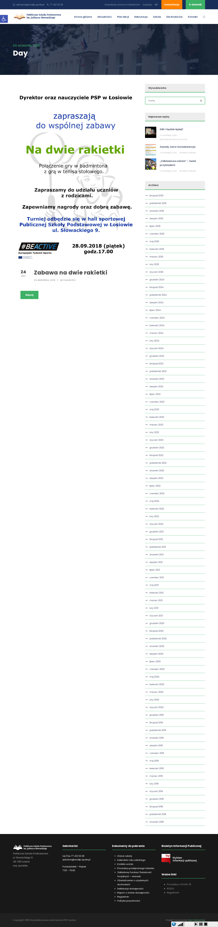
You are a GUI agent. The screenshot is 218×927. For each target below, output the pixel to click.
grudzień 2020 (157, 623)
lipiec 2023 (155, 394)
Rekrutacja (141, 17)
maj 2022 (154, 501)
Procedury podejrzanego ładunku (135, 868)
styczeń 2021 (156, 615)
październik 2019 (158, 730)
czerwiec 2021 (157, 577)
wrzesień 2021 (157, 554)
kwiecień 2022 (157, 508)
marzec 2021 (156, 600)
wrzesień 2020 (157, 646)
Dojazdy (147, 4)
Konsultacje (171, 4)
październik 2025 (158, 203)
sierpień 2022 (156, 478)
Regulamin (123, 896)
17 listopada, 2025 (168, 135)
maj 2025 (154, 241)
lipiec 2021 (155, 569)
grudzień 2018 (157, 798)
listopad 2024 (157, 287)
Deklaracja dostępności (130, 888)
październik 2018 (158, 814)
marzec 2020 (156, 692)
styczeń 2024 (157, 348)
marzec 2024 (157, 333)
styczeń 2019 (156, 791)
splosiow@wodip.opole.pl (76, 859)
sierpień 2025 (156, 218)
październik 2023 (158, 371)
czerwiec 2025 (157, 233)
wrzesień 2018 (157, 821)
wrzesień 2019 (157, 737)
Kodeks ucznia (125, 864)
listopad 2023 (156, 363)
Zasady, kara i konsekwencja (177, 147)
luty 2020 (154, 699)
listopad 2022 (156, 455)
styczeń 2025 (156, 271)
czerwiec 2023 (157, 401)
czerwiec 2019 (157, 753)
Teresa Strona (189, 153)
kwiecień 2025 (157, 249)
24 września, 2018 (44, 280)
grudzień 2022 (157, 447)
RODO (170, 888)
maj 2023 (154, 409)
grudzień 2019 (157, 714)
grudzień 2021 (157, 531)
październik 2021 (158, 546)
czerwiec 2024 (157, 317)
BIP (156, 4)
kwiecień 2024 (157, 325)
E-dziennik (195, 4)
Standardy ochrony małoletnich (122, 4)
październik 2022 (158, 462)
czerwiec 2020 (157, 669)
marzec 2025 (156, 256)
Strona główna (83, 17)
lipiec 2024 (155, 310)
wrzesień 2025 (157, 210)
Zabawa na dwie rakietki (70, 272)
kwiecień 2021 (157, 592)
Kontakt (193, 17)
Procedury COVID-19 (179, 884)
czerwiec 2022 (157, 493)
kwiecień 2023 (157, 417)
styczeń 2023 (156, 439)
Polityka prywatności (128, 900)
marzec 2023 (156, 424)
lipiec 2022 (155, 485)
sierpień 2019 (156, 745)
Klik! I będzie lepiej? (171, 129)
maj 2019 (154, 760)
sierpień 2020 (156, 653)
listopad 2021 (156, 539)
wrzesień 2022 (157, 470)
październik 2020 (158, 638)
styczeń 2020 (157, 707)
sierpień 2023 (156, 386)
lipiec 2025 (155, 226)
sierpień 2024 (157, 302)
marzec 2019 (156, 776)
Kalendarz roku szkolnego (131, 860)
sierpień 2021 (156, 562)
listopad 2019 (156, 722)
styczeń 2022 (156, 524)
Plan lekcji (123, 17)
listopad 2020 (157, 630)
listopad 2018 (156, 806)
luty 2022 (154, 516)
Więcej (29, 295)
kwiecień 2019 (157, 768)
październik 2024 (158, 294)
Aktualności (104, 17)
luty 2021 (154, 608)
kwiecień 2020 (157, 684)
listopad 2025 (156, 195)
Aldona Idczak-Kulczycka (174, 139)
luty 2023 (154, 432)
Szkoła (157, 17)
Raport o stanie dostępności (133, 892)
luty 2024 (154, 340)
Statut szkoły (124, 856)
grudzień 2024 (157, 279)
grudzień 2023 (157, 355)
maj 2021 (154, 585)
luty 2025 (154, 264)
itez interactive (196, 920)
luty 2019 (154, 783)
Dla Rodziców (174, 17)
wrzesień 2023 (157, 378)
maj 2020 (154, 676)
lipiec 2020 (155, 661)
